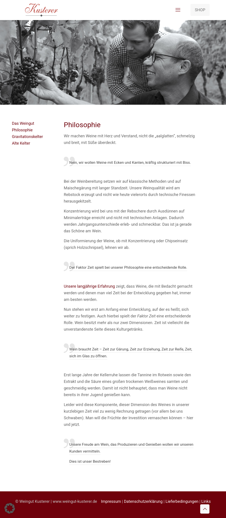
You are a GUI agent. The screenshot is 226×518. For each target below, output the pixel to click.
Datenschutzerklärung (143, 501)
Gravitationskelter (27, 136)
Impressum (111, 501)
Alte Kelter (21, 143)
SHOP (200, 9)
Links (206, 501)
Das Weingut (23, 123)
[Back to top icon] (204, 509)
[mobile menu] (178, 10)
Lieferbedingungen (182, 501)
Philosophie (22, 130)
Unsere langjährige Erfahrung (89, 286)
